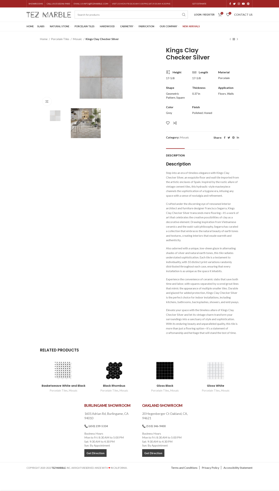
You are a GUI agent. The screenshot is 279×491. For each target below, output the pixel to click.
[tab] (175, 154)
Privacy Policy (210, 469)
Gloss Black (165, 387)
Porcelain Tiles (60, 39)
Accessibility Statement (237, 469)
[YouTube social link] (243, 3)
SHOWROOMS (35, 3)
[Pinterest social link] (248, 3)
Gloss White (215, 387)
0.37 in (196, 93)
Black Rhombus (114, 387)
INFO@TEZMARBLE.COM (96, 3)
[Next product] (237, 39)
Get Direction (95, 454)
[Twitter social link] (234, 3)
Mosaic (78, 39)
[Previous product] (230, 39)
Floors (222, 93)
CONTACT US (243, 14)
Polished (197, 112)
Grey (169, 112)
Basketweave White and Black (63, 387)
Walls (230, 93)
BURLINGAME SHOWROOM (107, 407)
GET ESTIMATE (199, 3)
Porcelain (224, 78)
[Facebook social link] (230, 3)
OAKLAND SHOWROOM (162, 407)
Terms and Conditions (184, 469)
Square (180, 97)
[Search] (131, 14)
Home (44, 39)
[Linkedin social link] (238, 137)
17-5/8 (170, 78)
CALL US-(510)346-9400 (58, 3)
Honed (208, 112)
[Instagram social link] (239, 3)
